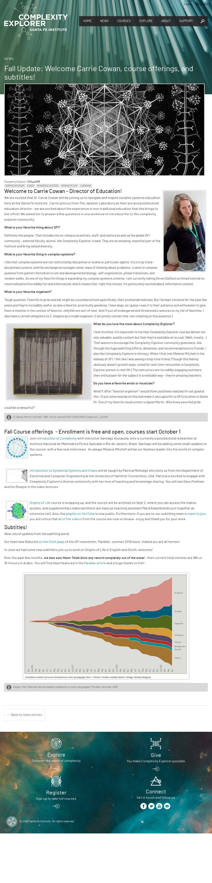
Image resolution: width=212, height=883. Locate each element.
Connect (156, 791)
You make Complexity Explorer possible (156, 761)
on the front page (51, 541)
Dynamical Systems (47, 186)
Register (202, 4)
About (166, 21)
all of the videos (70, 519)
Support (186, 21)
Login (187, 4)
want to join (197, 514)
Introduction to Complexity (57, 438)
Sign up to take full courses (56, 798)
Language (86, 186)
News (104, 21)
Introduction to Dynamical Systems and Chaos (63, 470)
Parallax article (95, 563)
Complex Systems (15, 186)
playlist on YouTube (80, 514)
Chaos (31, 186)
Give (156, 755)
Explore (146, 21)
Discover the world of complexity (56, 760)
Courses (124, 21)
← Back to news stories (24, 715)
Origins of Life (69, 186)
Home (87, 21)
